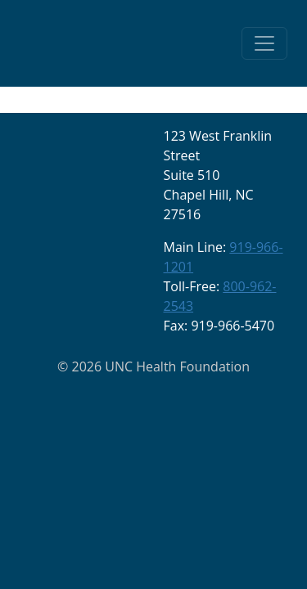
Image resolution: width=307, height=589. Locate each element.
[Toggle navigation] (264, 43)
